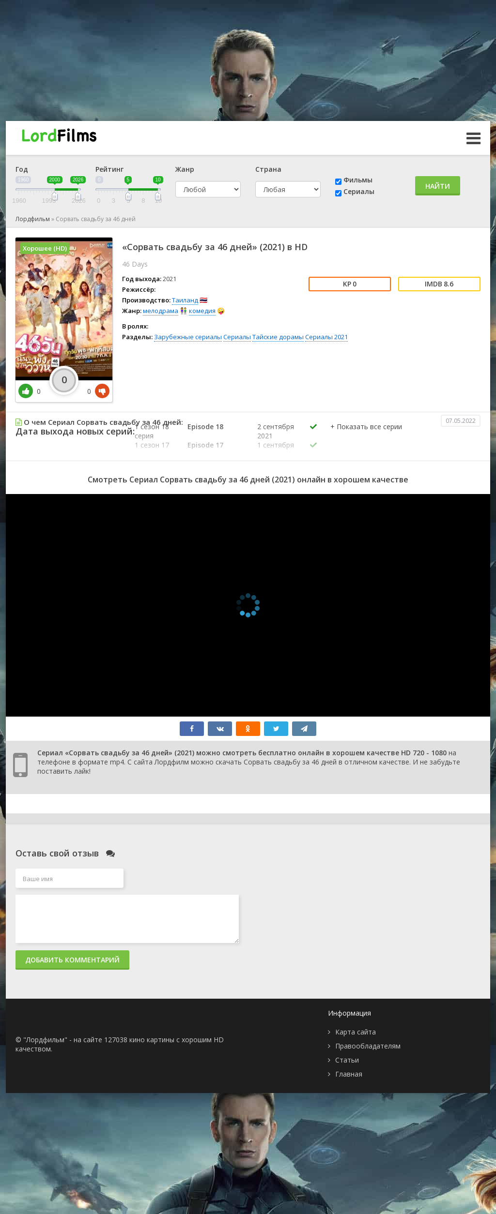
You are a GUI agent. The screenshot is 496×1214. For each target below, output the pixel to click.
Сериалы (358, 191)
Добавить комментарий (72, 959)
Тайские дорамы (278, 336)
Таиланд (185, 300)
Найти (437, 186)
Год (22, 169)
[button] (366, 436)
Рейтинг (109, 169)
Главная (348, 1074)
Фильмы (357, 179)
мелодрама (160, 310)
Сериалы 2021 (326, 336)
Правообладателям (368, 1045)
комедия (202, 310)
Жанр (184, 169)
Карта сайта (355, 1031)
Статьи (347, 1059)
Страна (268, 169)
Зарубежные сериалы (188, 336)
